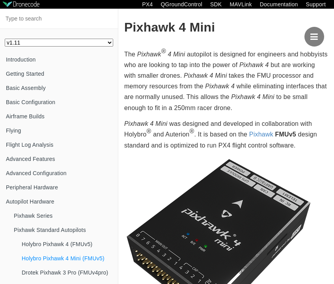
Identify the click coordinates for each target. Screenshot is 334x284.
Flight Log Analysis (30, 145)
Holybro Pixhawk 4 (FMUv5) (57, 244)
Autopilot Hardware (30, 201)
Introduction (21, 59)
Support (316, 4)
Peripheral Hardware (32, 187)
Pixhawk (261, 134)
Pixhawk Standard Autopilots (50, 230)
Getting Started (25, 74)
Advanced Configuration (36, 173)
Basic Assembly (26, 88)
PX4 (147, 4)
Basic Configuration (30, 102)
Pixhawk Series (33, 216)
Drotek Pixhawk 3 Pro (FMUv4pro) (65, 272)
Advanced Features (30, 159)
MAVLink (241, 4)
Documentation (279, 4)
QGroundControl (181, 4)
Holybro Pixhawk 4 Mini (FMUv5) (63, 258)
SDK (216, 4)
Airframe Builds (25, 116)
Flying (13, 130)
